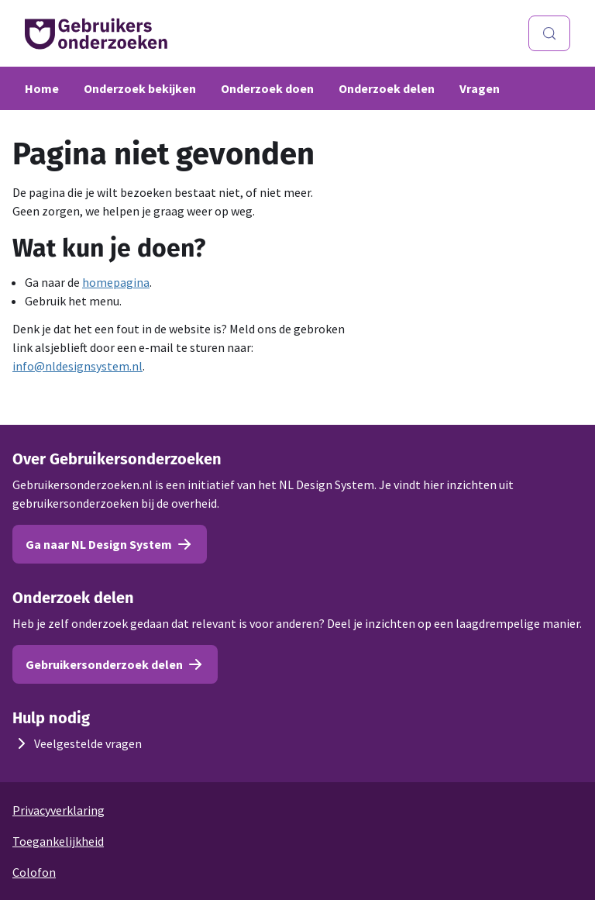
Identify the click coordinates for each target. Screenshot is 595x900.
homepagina (116, 282)
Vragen (479, 88)
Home (42, 88)
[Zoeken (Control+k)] (549, 33)
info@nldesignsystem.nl (77, 366)
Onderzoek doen (267, 88)
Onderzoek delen (387, 88)
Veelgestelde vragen (77, 743)
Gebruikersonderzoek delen (115, 664)
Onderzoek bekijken (140, 88)
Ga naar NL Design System (110, 544)
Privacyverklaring (58, 810)
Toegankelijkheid (58, 841)
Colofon (34, 872)
